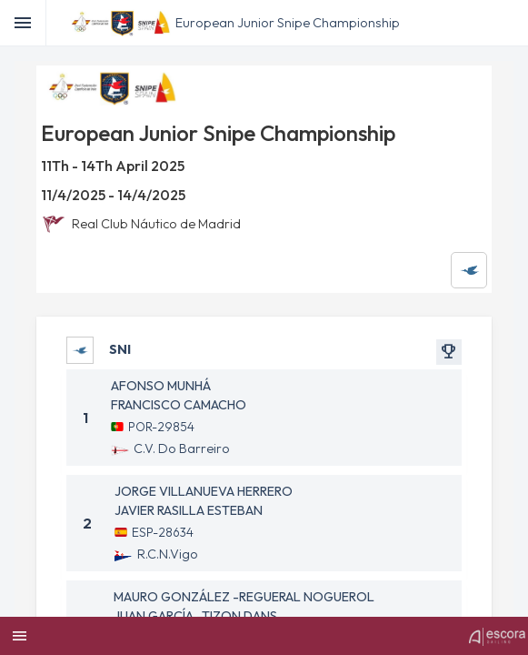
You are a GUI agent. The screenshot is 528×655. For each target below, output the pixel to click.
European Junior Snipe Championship (287, 23)
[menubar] (511, 22)
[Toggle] (23, 22)
